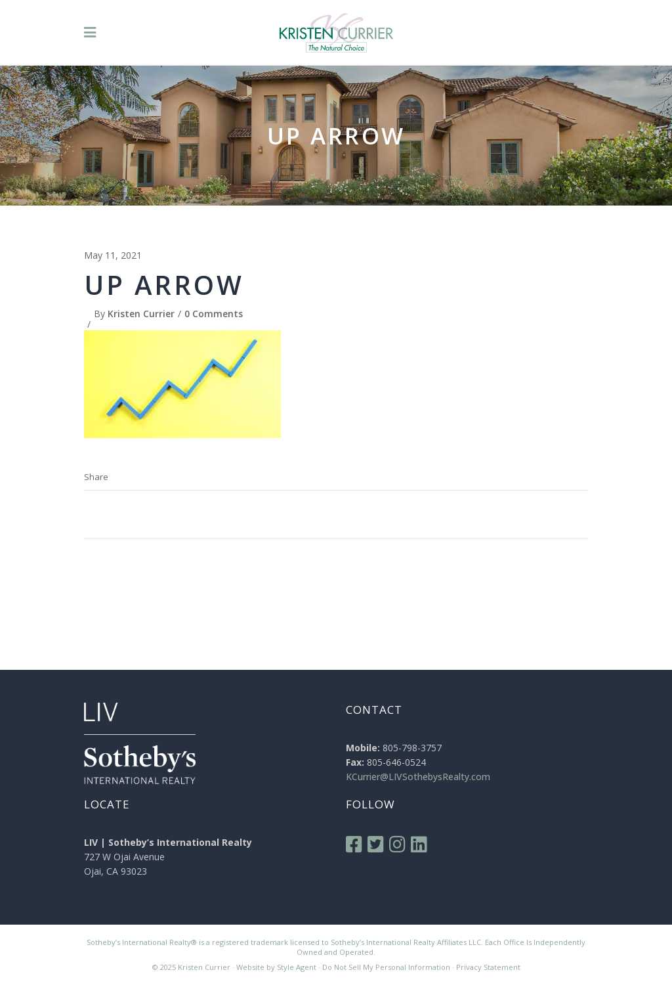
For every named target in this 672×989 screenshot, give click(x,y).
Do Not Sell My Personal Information (386, 967)
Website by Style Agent (276, 967)
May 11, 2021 (113, 255)
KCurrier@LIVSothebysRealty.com (418, 776)
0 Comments (213, 313)
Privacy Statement (488, 967)
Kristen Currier (141, 313)
